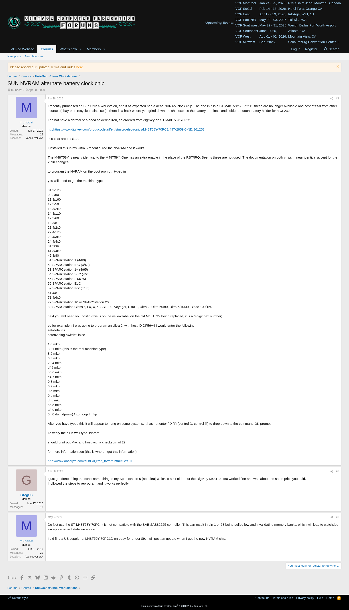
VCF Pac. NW (245, 20)
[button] (80, 49)
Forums (47, 49)
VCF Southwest (246, 25)
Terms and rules (282, 598)
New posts (14, 56)
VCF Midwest (245, 42)
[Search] (331, 49)
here (79, 67)
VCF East (242, 14)
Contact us (262, 598)
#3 (337, 517)
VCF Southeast (246, 31)
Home (330, 598)
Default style (18, 598)
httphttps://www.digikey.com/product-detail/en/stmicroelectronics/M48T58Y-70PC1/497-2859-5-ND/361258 (126, 129)
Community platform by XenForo (174, 606)
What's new (68, 49)
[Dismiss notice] (337, 67)
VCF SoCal (243, 8)
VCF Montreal (245, 3)
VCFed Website (22, 49)
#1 (337, 98)
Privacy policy (305, 598)
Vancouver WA (34, 138)
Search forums (33, 56)
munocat (16, 90)
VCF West (242, 36)
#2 (337, 471)
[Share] (332, 98)
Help (320, 598)
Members (94, 49)
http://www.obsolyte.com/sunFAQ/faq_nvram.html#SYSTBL (92, 461)
